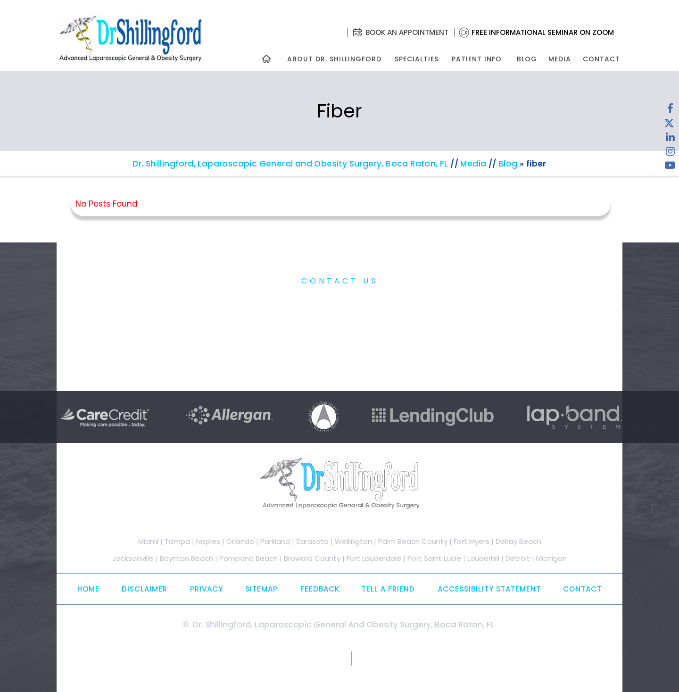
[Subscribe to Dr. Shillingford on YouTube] (670, 167)
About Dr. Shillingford (334, 59)
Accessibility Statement (489, 589)
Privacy (206, 589)
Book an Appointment (406, 32)
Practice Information (340, 302)
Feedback (320, 589)
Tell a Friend (388, 589)
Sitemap (261, 589)
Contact (601, 59)
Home (88, 589)
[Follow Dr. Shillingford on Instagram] (670, 153)
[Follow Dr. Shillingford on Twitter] (669, 125)
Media (559, 59)
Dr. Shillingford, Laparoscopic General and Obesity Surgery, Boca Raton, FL (290, 163)
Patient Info (477, 59)
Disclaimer (144, 589)
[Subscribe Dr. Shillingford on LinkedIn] (670, 139)
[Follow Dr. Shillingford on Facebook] (670, 111)
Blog (527, 59)
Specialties (416, 59)
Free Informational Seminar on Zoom (543, 32)
